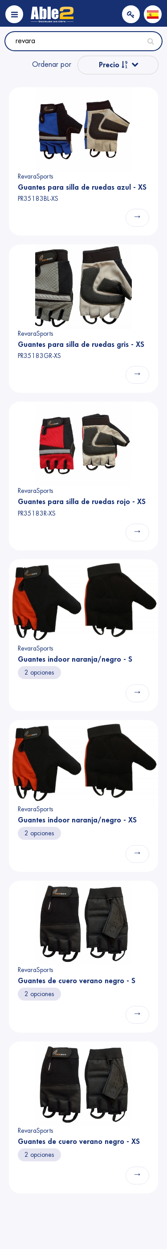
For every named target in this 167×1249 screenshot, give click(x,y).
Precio (113, 65)
